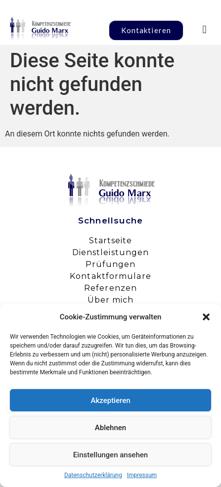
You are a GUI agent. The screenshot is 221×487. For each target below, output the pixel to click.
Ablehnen (110, 427)
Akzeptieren (110, 400)
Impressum (142, 475)
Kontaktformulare (110, 276)
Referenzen (110, 288)
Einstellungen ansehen (110, 454)
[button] (206, 317)
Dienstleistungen (110, 252)
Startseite (111, 240)
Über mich (111, 300)
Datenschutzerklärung (93, 475)
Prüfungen (111, 264)
